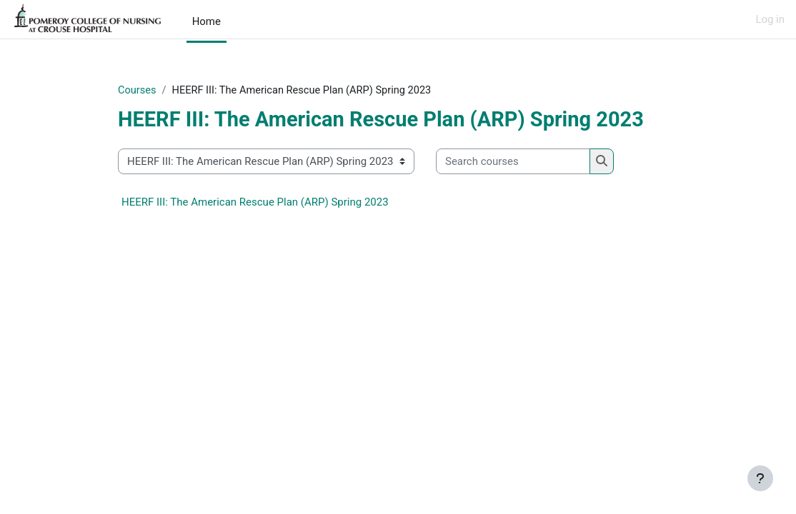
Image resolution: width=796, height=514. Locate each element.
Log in (770, 19)
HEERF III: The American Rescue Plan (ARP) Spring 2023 (255, 202)
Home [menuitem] (206, 21)
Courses (137, 90)
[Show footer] (760, 478)
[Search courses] (513, 161)
